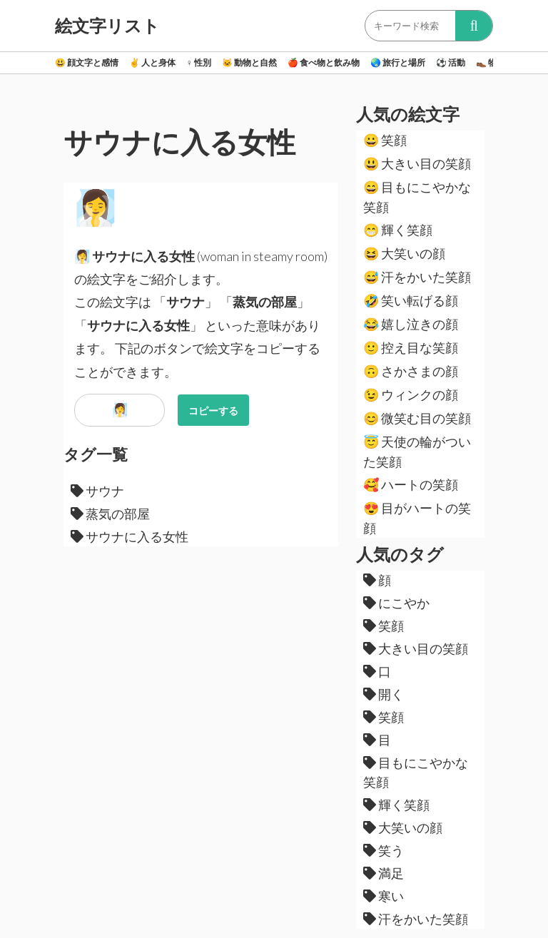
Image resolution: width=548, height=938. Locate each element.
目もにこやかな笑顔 (417, 197)
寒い (383, 896)
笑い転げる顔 (410, 300)
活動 (450, 62)
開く (383, 694)
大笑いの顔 (404, 253)
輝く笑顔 (397, 230)
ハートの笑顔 (410, 484)
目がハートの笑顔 (417, 518)
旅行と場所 (397, 62)
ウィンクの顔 (410, 394)
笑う (383, 850)
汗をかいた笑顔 (417, 277)
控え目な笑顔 (410, 347)
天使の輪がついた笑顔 (417, 451)
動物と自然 (249, 62)
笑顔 (385, 140)
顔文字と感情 (86, 62)
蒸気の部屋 (110, 513)
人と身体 (152, 62)
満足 (383, 873)
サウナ (97, 491)
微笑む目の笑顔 (417, 418)
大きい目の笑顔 (417, 163)
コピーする (213, 410)
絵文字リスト (107, 25)
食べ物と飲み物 (324, 62)
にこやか (396, 603)
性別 (198, 62)
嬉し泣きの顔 (410, 324)
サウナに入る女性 (129, 536)
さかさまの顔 (410, 371)
